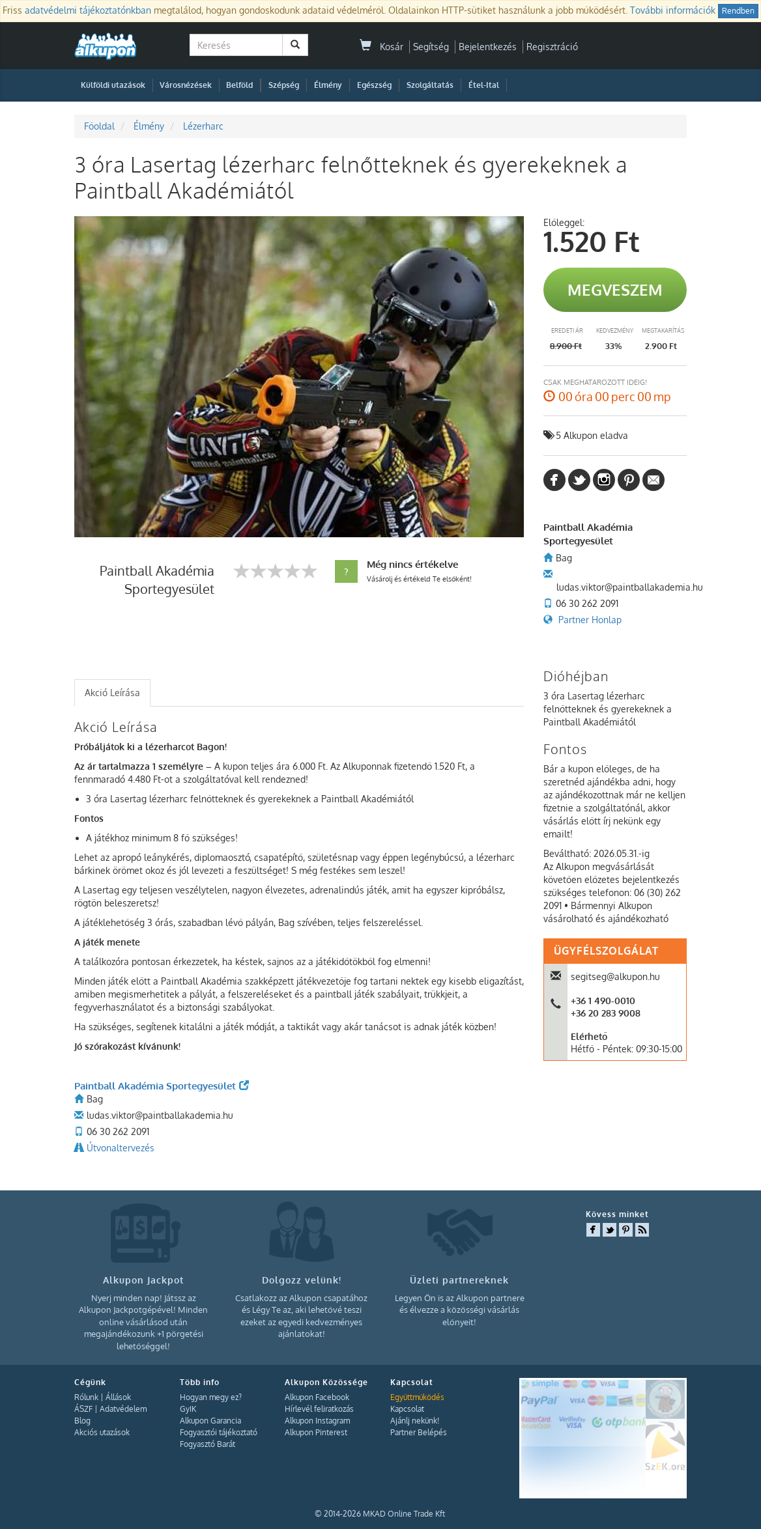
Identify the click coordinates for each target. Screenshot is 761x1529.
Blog (82, 1420)
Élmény (328, 85)
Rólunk (86, 1397)
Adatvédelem (123, 1409)
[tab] (112, 693)
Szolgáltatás (430, 85)
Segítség (431, 46)
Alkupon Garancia (210, 1420)
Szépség (283, 85)
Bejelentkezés (488, 46)
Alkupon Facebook (317, 1397)
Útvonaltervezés (120, 1147)
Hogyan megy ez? (211, 1397)
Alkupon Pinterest (316, 1432)
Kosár (381, 46)
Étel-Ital (483, 85)
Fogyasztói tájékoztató (218, 1432)
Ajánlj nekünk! (414, 1420)
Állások (118, 1397)
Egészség (374, 85)
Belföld (239, 85)
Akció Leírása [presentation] (112, 692)
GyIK (188, 1409)
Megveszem (615, 289)
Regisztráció (552, 46)
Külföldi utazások (113, 85)
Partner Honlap (590, 619)
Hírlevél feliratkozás (319, 1409)
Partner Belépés (418, 1432)
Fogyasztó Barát (207, 1444)
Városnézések (186, 85)
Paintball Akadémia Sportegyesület (161, 1086)
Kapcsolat (407, 1409)
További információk (672, 10)
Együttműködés (417, 1397)
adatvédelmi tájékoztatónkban (88, 10)
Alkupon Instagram (317, 1420)
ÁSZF (83, 1409)
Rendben (738, 11)
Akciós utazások (102, 1432)
